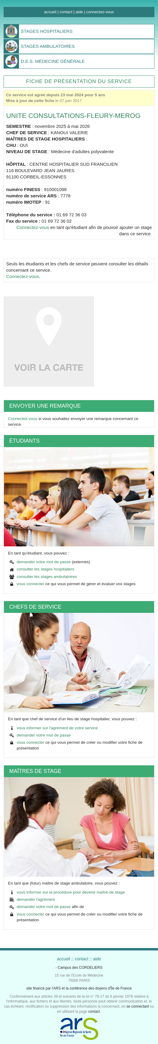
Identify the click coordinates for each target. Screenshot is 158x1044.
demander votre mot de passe (43, 562)
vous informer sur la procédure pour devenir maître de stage (71, 892)
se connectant (137, 1006)
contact (66, 12)
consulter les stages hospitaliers (45, 569)
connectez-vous (100, 12)
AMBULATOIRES (48, 46)
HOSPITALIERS (47, 31)
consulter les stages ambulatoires (47, 576)
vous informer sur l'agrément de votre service (57, 728)
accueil (50, 12)
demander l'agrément (36, 899)
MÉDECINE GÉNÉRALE (53, 61)
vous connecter (30, 584)
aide (79, 12)
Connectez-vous (33, 227)
